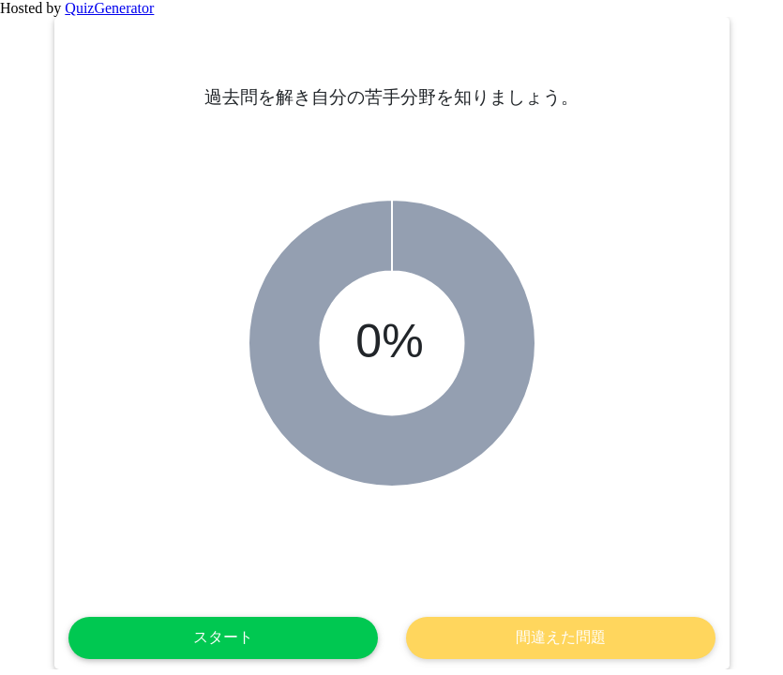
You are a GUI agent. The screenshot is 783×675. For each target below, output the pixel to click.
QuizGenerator (109, 8)
